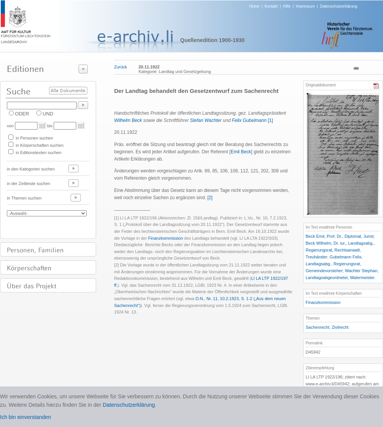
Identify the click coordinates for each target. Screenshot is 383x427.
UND (48, 114)
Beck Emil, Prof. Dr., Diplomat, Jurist (339, 236)
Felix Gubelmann (249, 120)
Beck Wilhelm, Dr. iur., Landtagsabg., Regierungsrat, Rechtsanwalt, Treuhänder (340, 250)
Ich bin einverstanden (25, 417)
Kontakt (271, 6)
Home (254, 6)
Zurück (120, 67)
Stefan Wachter (206, 120)
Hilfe (287, 6)
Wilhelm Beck (128, 120)
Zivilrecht (340, 327)
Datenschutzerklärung (338, 6)
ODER (22, 114)
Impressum (305, 6)
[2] (210, 197)
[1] (270, 120)
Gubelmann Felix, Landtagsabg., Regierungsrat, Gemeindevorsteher (334, 264)
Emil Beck (241, 151)
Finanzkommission (165, 238)
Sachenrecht (317, 327)
